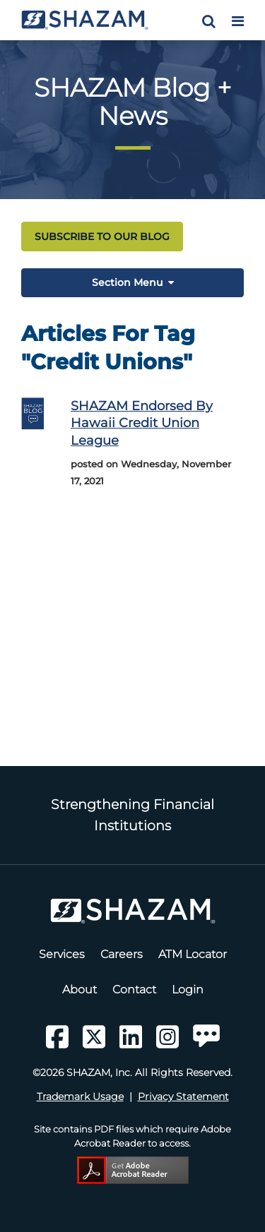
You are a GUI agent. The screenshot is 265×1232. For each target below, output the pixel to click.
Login (188, 989)
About (79, 989)
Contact (134, 989)
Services (62, 954)
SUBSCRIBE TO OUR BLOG (102, 236)
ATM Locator (192, 954)
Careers (121, 954)
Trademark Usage (80, 1096)
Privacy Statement (183, 1096)
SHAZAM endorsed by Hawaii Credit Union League (142, 423)
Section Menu (127, 282)
